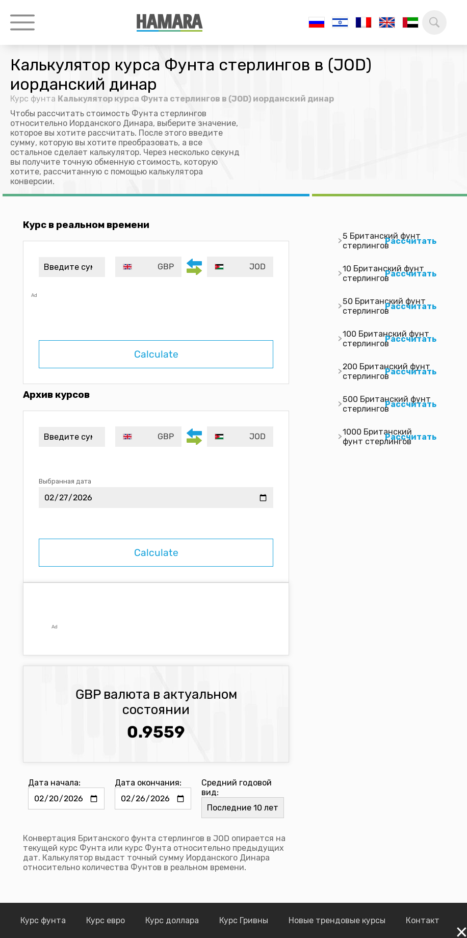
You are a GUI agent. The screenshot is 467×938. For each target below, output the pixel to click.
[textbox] (148, 267)
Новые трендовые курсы (337, 920)
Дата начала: (54, 783)
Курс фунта (33, 99)
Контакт (422, 920)
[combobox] (148, 267)
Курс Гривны (243, 920)
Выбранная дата (65, 481)
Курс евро (105, 920)
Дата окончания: (148, 783)
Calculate (156, 354)
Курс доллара (172, 920)
